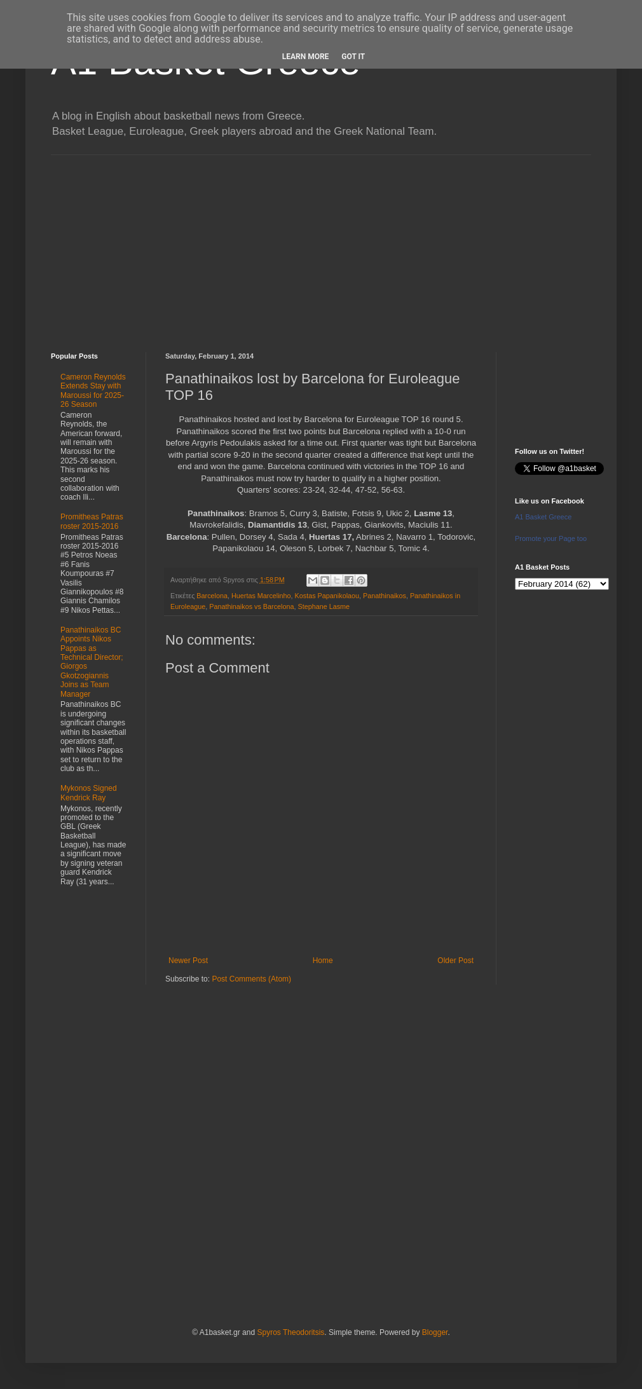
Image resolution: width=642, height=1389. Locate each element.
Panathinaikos (384, 595)
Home (323, 960)
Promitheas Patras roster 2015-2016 (91, 521)
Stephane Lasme (323, 606)
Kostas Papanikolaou (327, 595)
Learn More (305, 56)
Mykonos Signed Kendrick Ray (88, 793)
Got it (353, 56)
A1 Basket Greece (543, 517)
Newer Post (188, 960)
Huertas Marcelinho (261, 595)
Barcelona (212, 595)
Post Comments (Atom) (251, 979)
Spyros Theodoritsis (290, 1332)
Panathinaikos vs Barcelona (251, 606)
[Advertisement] (321, 244)
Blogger (435, 1332)
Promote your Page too (551, 538)
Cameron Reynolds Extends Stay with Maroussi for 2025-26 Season (93, 391)
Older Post (455, 960)
